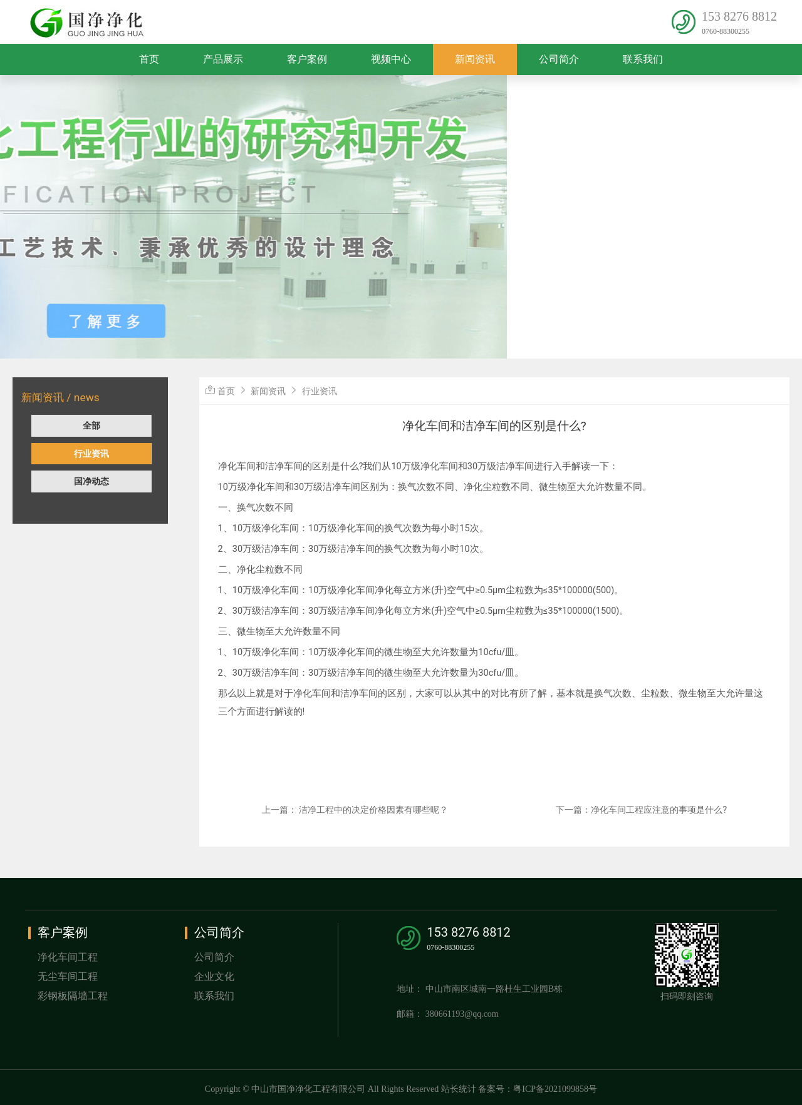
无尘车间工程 (68, 976)
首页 (149, 59)
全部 (91, 425)
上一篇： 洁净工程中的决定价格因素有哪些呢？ (355, 810)
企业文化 (214, 976)
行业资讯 (91, 454)
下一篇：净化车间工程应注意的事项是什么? (641, 810)
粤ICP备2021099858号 (555, 1089)
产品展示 (223, 59)
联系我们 (643, 59)
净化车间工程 (68, 957)
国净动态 (91, 481)
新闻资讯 (475, 59)
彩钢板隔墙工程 (73, 995)
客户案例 (307, 59)
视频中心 (391, 59)
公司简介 (559, 59)
